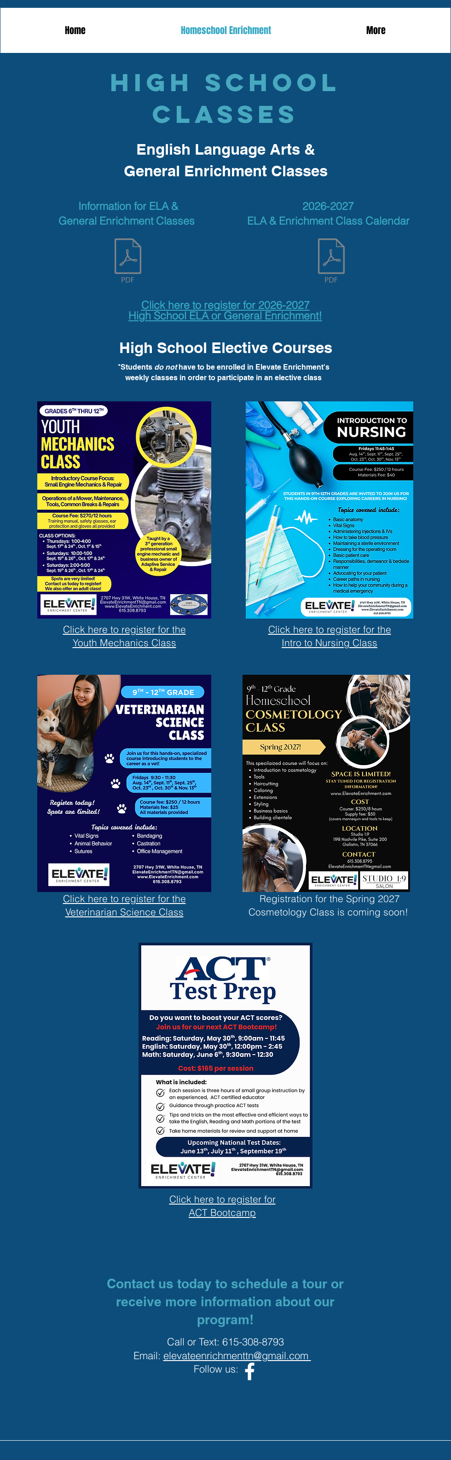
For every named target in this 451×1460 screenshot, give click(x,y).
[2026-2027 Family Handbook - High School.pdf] (128, 261)
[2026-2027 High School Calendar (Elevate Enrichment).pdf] (331, 261)
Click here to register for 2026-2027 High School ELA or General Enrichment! (225, 310)
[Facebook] (249, 1371)
